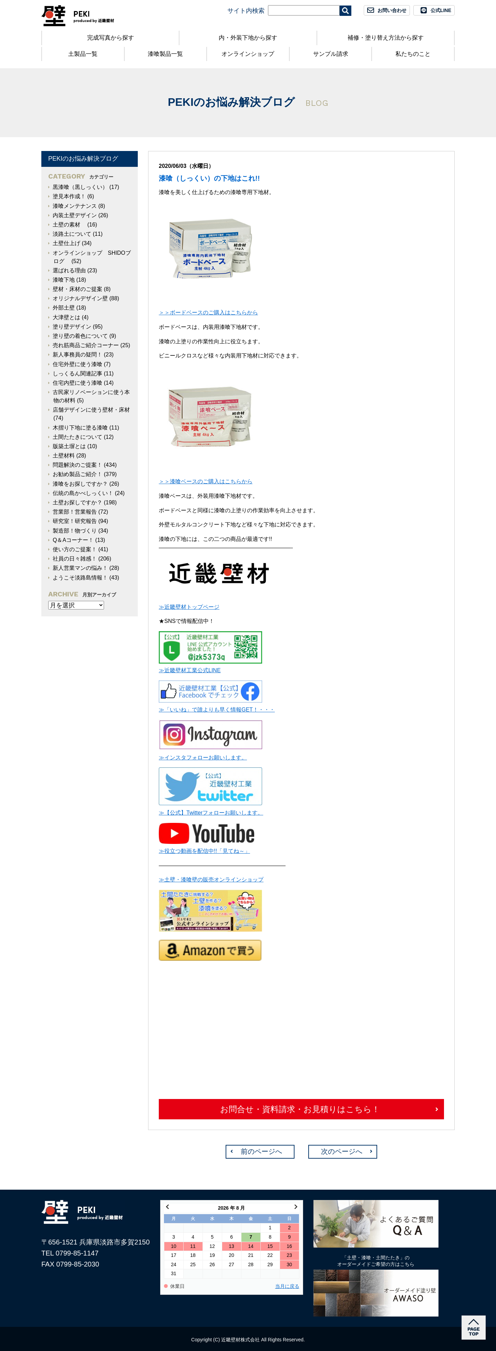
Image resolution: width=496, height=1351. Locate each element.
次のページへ (341, 1151)
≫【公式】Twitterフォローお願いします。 (211, 813)
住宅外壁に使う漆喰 (77, 364)
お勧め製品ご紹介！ (77, 474)
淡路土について (72, 234)
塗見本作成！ (69, 196)
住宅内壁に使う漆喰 (77, 383)
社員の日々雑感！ (75, 559)
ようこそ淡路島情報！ (80, 578)
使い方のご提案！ (75, 549)
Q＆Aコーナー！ (73, 540)
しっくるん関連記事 (77, 373)
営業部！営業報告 (75, 512)
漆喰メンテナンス (75, 206)
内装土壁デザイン (75, 215)
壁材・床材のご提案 (77, 289)
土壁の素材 (69, 225)
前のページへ (261, 1151)
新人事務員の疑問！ (77, 354)
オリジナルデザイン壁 (80, 298)
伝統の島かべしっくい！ (83, 493)
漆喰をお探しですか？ (80, 484)
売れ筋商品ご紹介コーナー (86, 345)
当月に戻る (287, 1286)
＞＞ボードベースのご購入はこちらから (208, 312)
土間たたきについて (77, 437)
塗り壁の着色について (80, 336)
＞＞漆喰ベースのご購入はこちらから (205, 481)
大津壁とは (66, 317)
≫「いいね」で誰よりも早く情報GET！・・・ (217, 710)
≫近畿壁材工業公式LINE (190, 670)
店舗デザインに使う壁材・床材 (91, 410)
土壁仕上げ (66, 243)
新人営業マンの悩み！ (80, 568)
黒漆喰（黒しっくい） (80, 187)
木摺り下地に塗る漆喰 (80, 428)
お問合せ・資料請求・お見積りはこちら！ (300, 1109)
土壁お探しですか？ (77, 502)
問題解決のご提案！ (77, 465)
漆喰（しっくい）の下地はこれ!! (209, 178)
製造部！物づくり (75, 531)
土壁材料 (64, 455)
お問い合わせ (392, 10)
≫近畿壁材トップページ (189, 607)
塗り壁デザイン (72, 327)
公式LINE (441, 10)
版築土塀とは (69, 446)
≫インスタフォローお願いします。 (203, 757)
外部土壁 (64, 308)
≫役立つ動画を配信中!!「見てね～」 (204, 851)
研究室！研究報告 (75, 521)
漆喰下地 (64, 280)
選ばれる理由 (69, 270)
